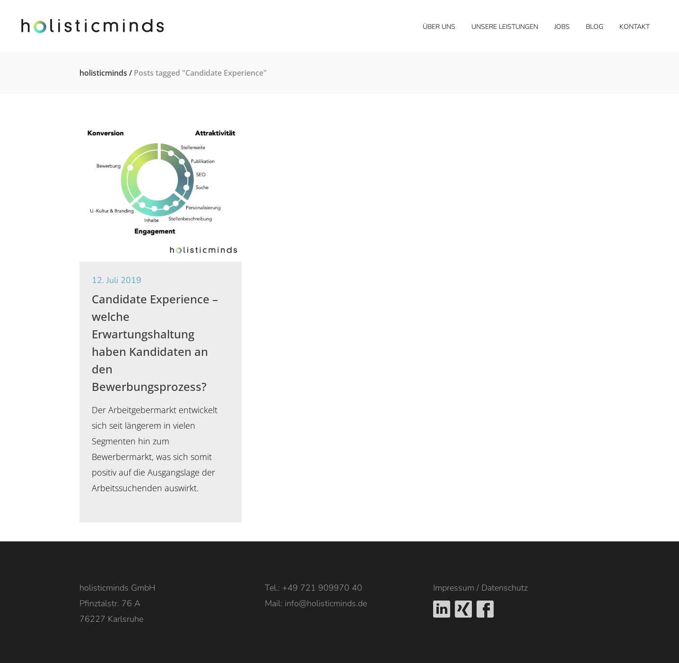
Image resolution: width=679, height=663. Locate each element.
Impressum (453, 587)
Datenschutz (504, 587)
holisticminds (103, 73)
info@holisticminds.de (326, 603)
